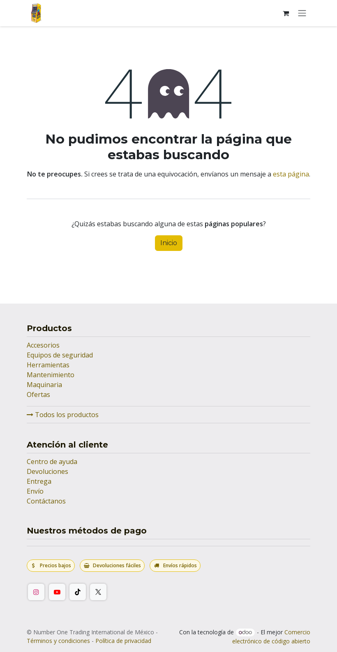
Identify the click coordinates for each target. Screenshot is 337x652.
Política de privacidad (123, 641)
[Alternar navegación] (302, 13)
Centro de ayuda (52, 461)
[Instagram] (36, 592)
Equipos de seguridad (60, 355)
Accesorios (43, 345)
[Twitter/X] (98, 592)
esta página (291, 174)
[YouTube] (57, 592)
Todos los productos (63, 414)
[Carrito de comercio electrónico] (285, 13)
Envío (35, 491)
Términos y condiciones (58, 641)
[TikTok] (77, 592)
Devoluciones (47, 471)
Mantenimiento (50, 374)
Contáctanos (46, 501)
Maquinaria (44, 384)
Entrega (39, 481)
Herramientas (48, 364)
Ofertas (38, 394)
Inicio (168, 243)
